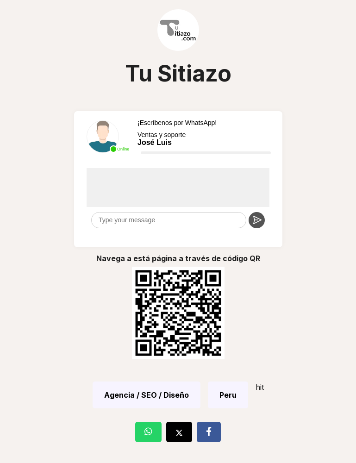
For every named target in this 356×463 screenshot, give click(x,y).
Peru (228, 395)
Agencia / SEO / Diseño (146, 395)
